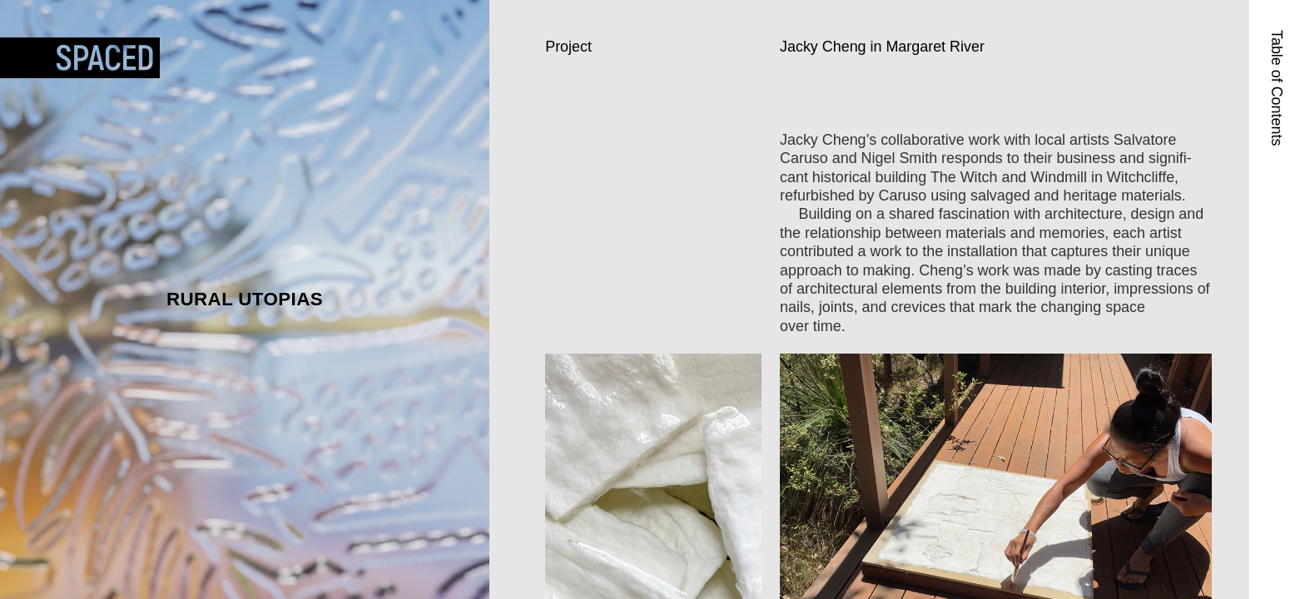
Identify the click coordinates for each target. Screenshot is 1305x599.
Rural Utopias (244, 299)
